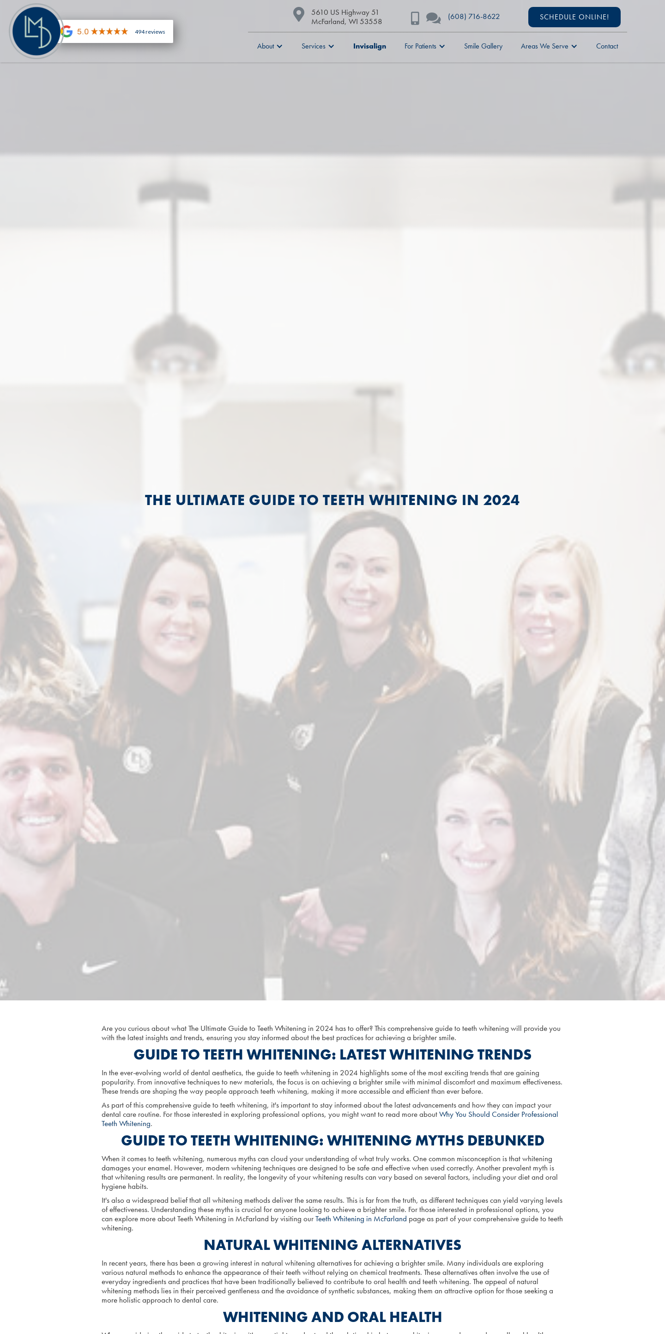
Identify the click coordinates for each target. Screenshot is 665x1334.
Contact (607, 46)
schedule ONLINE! (574, 17)
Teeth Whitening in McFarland (361, 1218)
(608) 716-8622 (474, 16)
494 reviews (150, 31)
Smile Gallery (483, 46)
